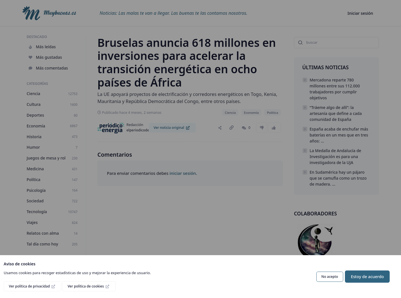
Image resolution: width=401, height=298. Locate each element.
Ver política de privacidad (30, 286)
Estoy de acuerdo (367, 276)
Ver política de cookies (86, 286)
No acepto (329, 276)
